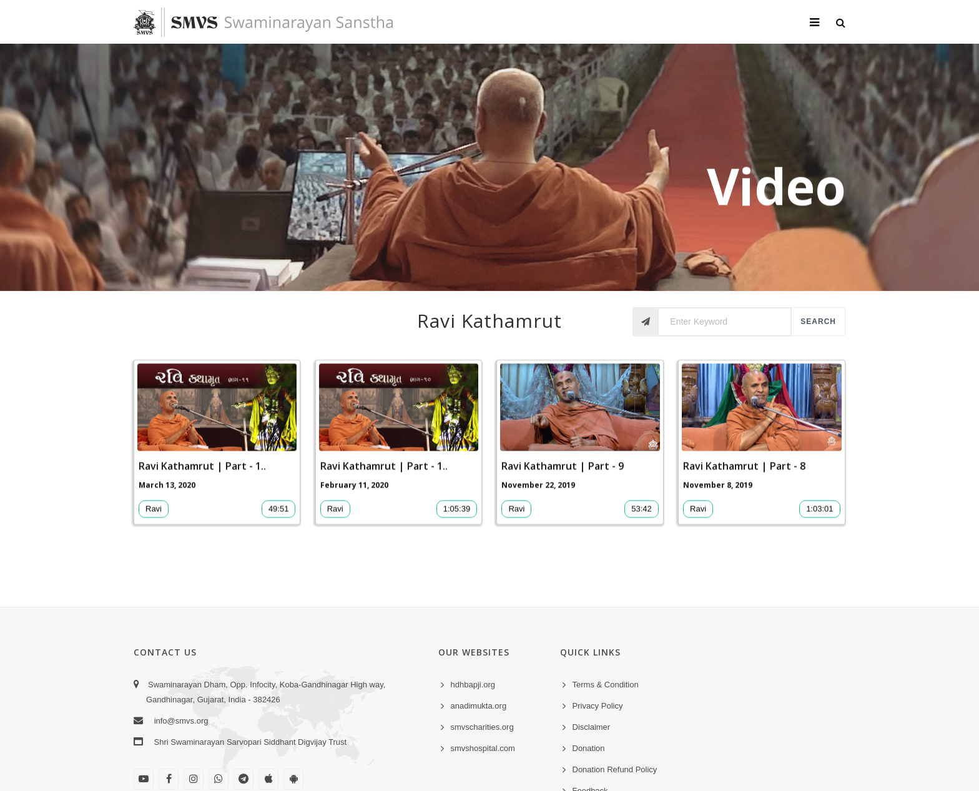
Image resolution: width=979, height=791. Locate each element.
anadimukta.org (479, 705)
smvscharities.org (482, 727)
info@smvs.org (181, 720)
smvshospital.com (483, 748)
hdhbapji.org (473, 684)
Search (818, 321)
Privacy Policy (598, 705)
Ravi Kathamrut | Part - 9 (562, 475)
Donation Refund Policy (615, 769)
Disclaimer (592, 727)
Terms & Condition (606, 684)
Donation (589, 748)
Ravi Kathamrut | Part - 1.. (202, 475)
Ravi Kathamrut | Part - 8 (744, 475)
